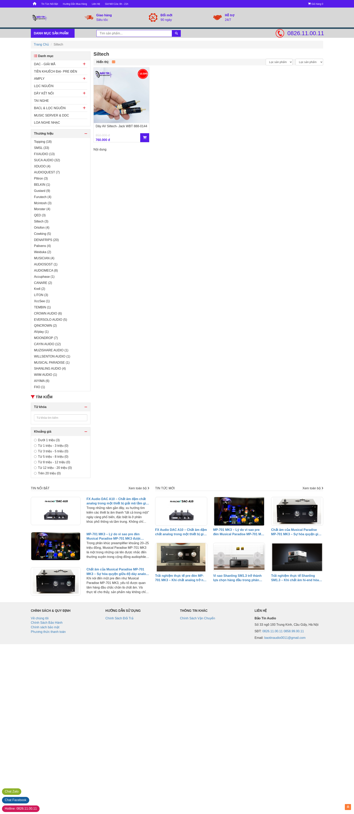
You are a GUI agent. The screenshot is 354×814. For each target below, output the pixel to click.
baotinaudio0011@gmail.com (284, 637)
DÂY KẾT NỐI (44, 93)
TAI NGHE (41, 100)
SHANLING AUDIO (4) (50, 368)
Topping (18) (43, 141)
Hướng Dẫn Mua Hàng (75, 4)
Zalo (11, 791)
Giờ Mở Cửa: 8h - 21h (116, 4)
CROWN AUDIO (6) (48, 313)
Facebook (15, 800)
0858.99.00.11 (294, 631)
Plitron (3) (41, 178)
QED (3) (40, 215)
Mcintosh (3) (43, 203)
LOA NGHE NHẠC (47, 122)
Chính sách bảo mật (45, 627)
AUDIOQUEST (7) (47, 172)
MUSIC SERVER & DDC (51, 115)
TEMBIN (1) (42, 307)
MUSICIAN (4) (44, 258)
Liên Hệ (96, 4)
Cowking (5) (42, 233)
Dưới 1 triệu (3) (47, 440)
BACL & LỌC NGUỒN (50, 108)
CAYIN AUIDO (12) (47, 344)
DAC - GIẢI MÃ (44, 64)
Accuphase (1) (44, 276)
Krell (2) (39, 288)
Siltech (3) (41, 221)
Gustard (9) (42, 190)
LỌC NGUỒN (43, 86)
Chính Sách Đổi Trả (119, 618)
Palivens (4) (42, 246)
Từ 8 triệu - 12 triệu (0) (52, 462)
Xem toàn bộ (138, 488)
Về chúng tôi (40, 618)
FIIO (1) (39, 387)
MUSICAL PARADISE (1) (52, 362)
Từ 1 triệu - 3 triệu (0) (51, 445)
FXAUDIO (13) (44, 154)
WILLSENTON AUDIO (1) (52, 356)
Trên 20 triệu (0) (47, 473)
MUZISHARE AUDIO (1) (51, 350)
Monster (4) (42, 209)
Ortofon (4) (41, 227)
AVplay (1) (41, 331)
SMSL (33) (41, 148)
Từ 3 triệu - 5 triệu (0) (51, 451)
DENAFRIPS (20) (46, 240)
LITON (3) (41, 295)
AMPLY (39, 78)
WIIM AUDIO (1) (45, 374)
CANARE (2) (43, 283)
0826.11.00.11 (305, 33)
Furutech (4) (42, 197)
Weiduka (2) (42, 252)
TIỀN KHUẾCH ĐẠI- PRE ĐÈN (55, 71)
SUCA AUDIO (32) (47, 160)
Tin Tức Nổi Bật (49, 4)
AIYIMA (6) (41, 381)
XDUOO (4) (42, 166)
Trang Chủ (41, 44)
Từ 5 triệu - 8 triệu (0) (51, 456)
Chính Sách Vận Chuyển (197, 618)
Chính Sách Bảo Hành (46, 622)
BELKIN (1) (42, 184)
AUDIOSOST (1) (45, 264)
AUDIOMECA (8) (46, 270)
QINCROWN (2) (45, 325)
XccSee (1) (42, 301)
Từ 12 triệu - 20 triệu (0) (53, 467)
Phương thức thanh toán (48, 631)
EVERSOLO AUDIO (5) (50, 319)
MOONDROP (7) (46, 338)
